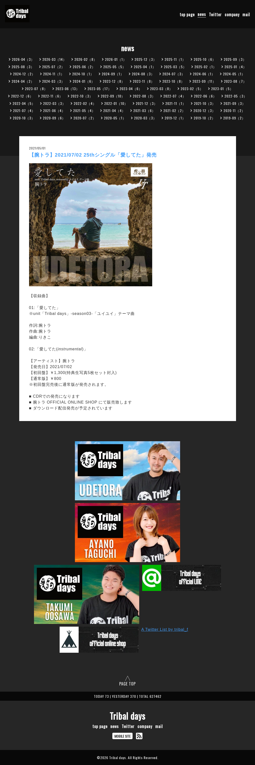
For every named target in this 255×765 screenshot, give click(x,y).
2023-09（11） (204, 81)
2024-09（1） (113, 73)
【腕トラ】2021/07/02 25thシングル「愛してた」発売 (93, 155)
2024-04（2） (23, 81)
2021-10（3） (205, 103)
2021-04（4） (114, 110)
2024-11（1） (53, 73)
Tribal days (127, 715)
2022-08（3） (144, 95)
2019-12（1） (175, 117)
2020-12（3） (204, 110)
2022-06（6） (205, 95)
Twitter (215, 14)
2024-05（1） (234, 73)
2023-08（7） (235, 81)
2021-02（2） (174, 110)
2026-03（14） (54, 59)
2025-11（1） (175, 59)
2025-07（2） (53, 66)
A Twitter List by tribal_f (164, 629)
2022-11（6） (52, 95)
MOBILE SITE (122, 736)
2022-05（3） (235, 95)
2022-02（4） (85, 103)
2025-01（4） (235, 66)
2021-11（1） (175, 103)
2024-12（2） (24, 73)
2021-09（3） (234, 103)
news (202, 14)
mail (246, 14)
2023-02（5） (192, 88)
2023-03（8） (161, 88)
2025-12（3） (146, 59)
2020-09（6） (54, 117)
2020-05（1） (115, 117)
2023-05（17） (99, 88)
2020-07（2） (84, 117)
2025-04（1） (145, 66)
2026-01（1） (116, 59)
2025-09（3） (235, 59)
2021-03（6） (144, 110)
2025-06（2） (84, 66)
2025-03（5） (175, 66)
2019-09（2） (234, 117)
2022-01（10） (116, 103)
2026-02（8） (85, 59)
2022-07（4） (174, 95)
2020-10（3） (24, 117)
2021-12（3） (146, 103)
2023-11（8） (143, 81)
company (232, 14)
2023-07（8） (36, 88)
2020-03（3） (145, 117)
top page (187, 14)
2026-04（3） (23, 59)
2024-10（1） (83, 73)
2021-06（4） (54, 110)
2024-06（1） (204, 73)
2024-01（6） (84, 81)
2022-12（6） (22, 95)
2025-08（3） (23, 66)
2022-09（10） (113, 95)
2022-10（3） (82, 95)
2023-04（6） (130, 88)
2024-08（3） (143, 73)
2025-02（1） (205, 66)
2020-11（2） (234, 110)
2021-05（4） (84, 110)
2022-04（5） (24, 103)
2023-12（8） (114, 81)
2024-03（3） (53, 81)
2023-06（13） (67, 88)
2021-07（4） (24, 110)
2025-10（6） (205, 59)
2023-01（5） (222, 88)
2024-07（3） (173, 73)
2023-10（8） (173, 81)
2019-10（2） (204, 117)
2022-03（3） (54, 103)
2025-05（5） (114, 66)
